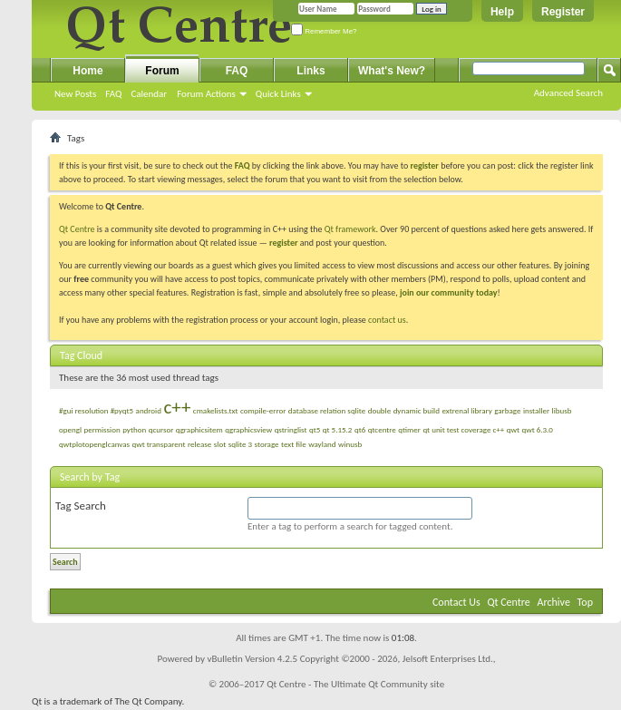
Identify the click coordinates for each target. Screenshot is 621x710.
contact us (387, 320)
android (148, 410)
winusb (350, 444)
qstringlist (291, 429)
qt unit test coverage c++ (463, 429)
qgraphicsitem (199, 429)
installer (536, 410)
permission (101, 429)
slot (220, 444)
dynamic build (416, 410)
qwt (513, 429)
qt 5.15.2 (338, 429)
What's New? (391, 70)
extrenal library (466, 410)
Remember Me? (324, 31)
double (379, 410)
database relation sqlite (326, 410)
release (199, 444)
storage (267, 444)
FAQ (113, 94)
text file (293, 444)
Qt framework (350, 229)
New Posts (75, 94)
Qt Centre (77, 229)
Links (310, 70)
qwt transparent (159, 444)
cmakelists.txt (215, 410)
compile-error (263, 410)
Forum (162, 70)
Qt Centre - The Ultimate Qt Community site (355, 684)
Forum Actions (206, 94)
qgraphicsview (248, 429)
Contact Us (456, 602)
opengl (70, 429)
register (283, 242)
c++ (176, 407)
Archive (554, 602)
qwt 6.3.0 (536, 429)
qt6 (359, 429)
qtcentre (382, 429)
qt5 (314, 429)
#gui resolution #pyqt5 (96, 410)
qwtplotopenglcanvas (94, 444)
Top (585, 602)
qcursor (161, 429)
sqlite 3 (240, 444)
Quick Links (278, 94)
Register (563, 11)
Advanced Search (568, 93)
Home (87, 70)
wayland (321, 444)
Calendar (149, 94)
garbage (507, 410)
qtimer (409, 429)
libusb (562, 410)
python (134, 429)
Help (502, 11)
